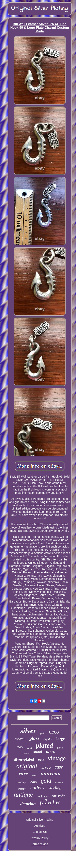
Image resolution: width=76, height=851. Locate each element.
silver (28, 731)
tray (20, 747)
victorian (27, 803)
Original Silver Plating (39, 819)
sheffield (46, 768)
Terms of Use (39, 844)
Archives (39, 825)
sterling (54, 787)
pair (42, 733)
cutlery (37, 787)
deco (54, 732)
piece (60, 747)
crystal (48, 739)
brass (27, 753)
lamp (33, 782)
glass (34, 738)
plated (44, 745)
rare (23, 774)
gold (46, 780)
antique (23, 794)
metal (29, 748)
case (59, 767)
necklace (42, 796)
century (21, 782)
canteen (59, 782)
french (50, 752)
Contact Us (40, 831)
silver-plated (24, 759)
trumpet (22, 788)
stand (37, 752)
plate (50, 802)
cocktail (20, 739)
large (60, 739)
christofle (58, 796)
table (41, 759)
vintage (57, 758)
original (26, 766)
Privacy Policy (39, 837)
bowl (34, 775)
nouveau (51, 773)
